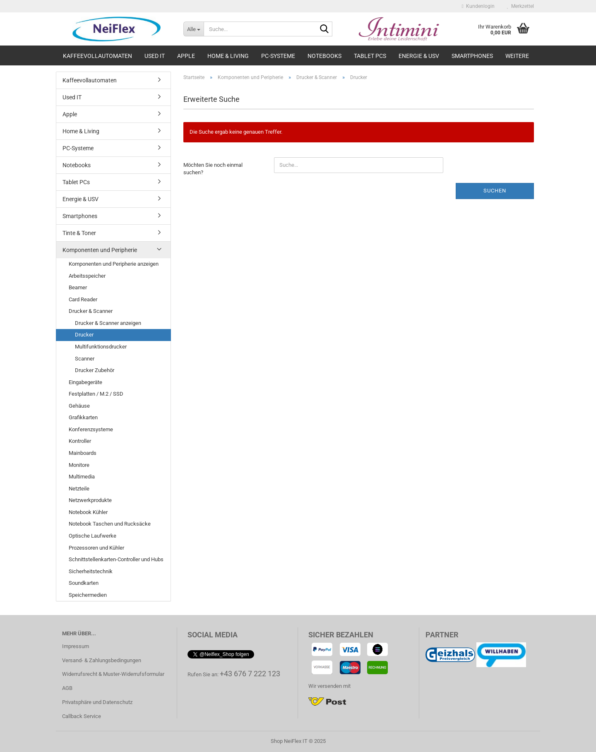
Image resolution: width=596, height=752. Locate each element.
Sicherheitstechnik (91, 571)
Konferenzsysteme (91, 429)
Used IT (154, 56)
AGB (67, 688)
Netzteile (79, 488)
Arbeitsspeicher (87, 276)
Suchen (494, 190)
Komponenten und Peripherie (99, 250)
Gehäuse (79, 406)
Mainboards (82, 453)
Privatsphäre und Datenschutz (97, 702)
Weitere (517, 56)
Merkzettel (520, 6)
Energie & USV (419, 56)
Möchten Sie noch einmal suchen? (213, 169)
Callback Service (81, 716)
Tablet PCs (370, 56)
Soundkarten (84, 583)
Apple (186, 56)
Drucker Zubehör (94, 370)
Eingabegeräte (85, 382)
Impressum (75, 646)
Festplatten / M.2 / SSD (96, 394)
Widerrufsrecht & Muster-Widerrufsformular (113, 674)
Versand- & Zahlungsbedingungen (101, 660)
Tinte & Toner (79, 233)
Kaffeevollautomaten (97, 56)
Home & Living (228, 56)
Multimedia (82, 476)
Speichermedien (88, 595)
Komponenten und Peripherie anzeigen (114, 264)
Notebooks (324, 56)
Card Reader (83, 299)
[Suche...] (193, 29)
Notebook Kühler (88, 512)
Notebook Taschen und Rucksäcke (110, 524)
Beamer (78, 287)
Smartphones (472, 56)
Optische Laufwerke (92, 536)
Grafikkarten (83, 417)
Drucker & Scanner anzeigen (108, 323)
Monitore (79, 465)
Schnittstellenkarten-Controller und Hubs (116, 559)
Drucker (84, 335)
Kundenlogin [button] (478, 6)
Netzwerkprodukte (90, 500)
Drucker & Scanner (91, 311)
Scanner (84, 359)
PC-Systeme (278, 56)
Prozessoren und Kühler (96, 548)
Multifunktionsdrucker (101, 347)
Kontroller (80, 441)
